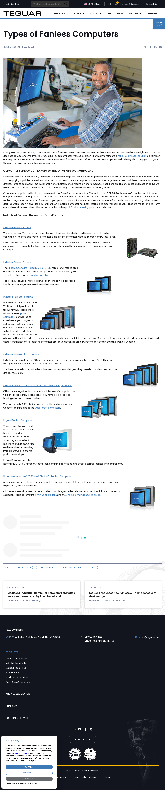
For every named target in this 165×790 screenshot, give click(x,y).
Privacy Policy (59, 777)
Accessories (12, 672)
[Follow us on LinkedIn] (74, 729)
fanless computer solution (132, 156)
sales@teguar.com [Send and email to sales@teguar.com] (149, 637)
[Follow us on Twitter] (90, 729)
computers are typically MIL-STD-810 (31, 268)
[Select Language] (93, 4)
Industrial (60, 13)
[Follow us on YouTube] (79, 729)
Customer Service (17, 718)
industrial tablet (41, 275)
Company (152, 13)
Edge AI (78, 13)
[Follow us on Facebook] (85, 729)
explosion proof (24, 567)
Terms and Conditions (85, 777)
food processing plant (83, 207)
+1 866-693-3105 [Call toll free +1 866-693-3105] (11, 4)
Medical (94, 13)
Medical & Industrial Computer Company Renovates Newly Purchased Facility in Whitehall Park (41, 594)
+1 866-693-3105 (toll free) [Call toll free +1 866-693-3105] (99, 641)
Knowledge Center (18, 694)
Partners (133, 13)
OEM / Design (113, 13)
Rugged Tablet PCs (16, 667)
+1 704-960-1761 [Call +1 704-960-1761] (93, 637)
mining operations (47, 495)
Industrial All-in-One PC (72, 567)
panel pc (92, 567)
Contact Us (82, 739)
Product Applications (17, 677)
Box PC (8, 567)
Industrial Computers (17, 663)
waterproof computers (47, 407)
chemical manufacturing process (84, 495)
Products (12, 652)
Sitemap (108, 777)
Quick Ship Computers (18, 682)
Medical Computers (16, 658)
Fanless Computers (46, 567)
